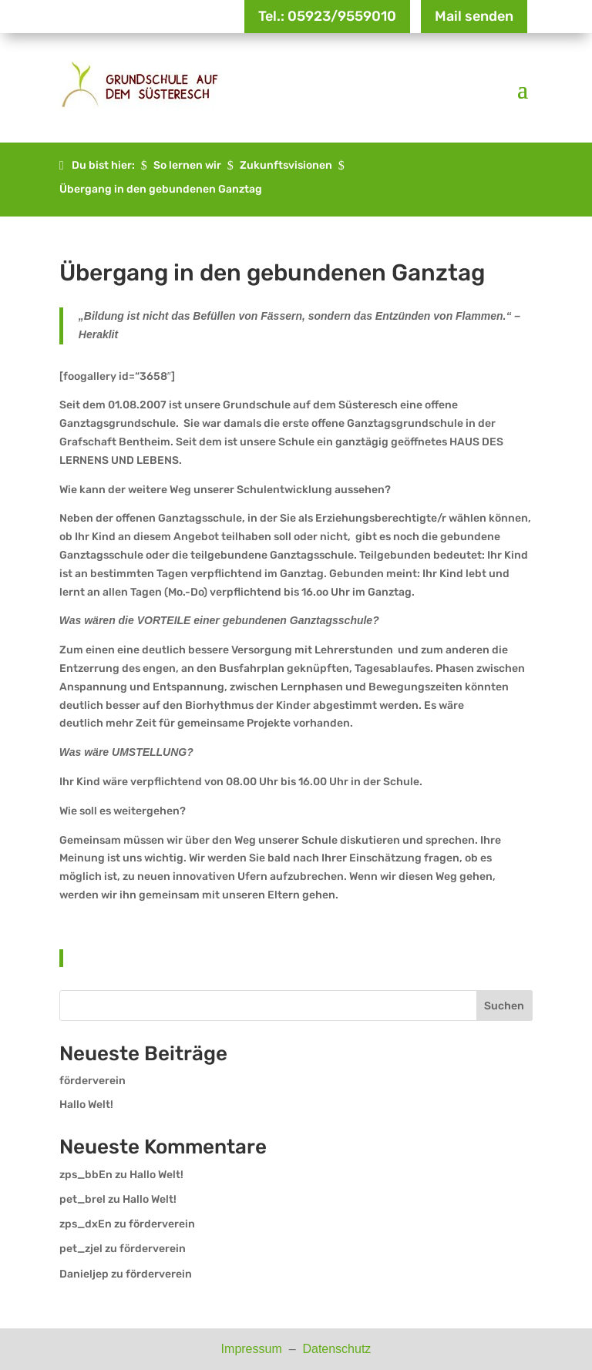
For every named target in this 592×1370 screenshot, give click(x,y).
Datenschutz (336, 1348)
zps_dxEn (85, 1224)
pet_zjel (81, 1248)
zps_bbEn (86, 1174)
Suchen (504, 1005)
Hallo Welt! (86, 1104)
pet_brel (82, 1199)
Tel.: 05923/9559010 (327, 16)
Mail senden (474, 16)
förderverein (92, 1080)
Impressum (253, 1348)
